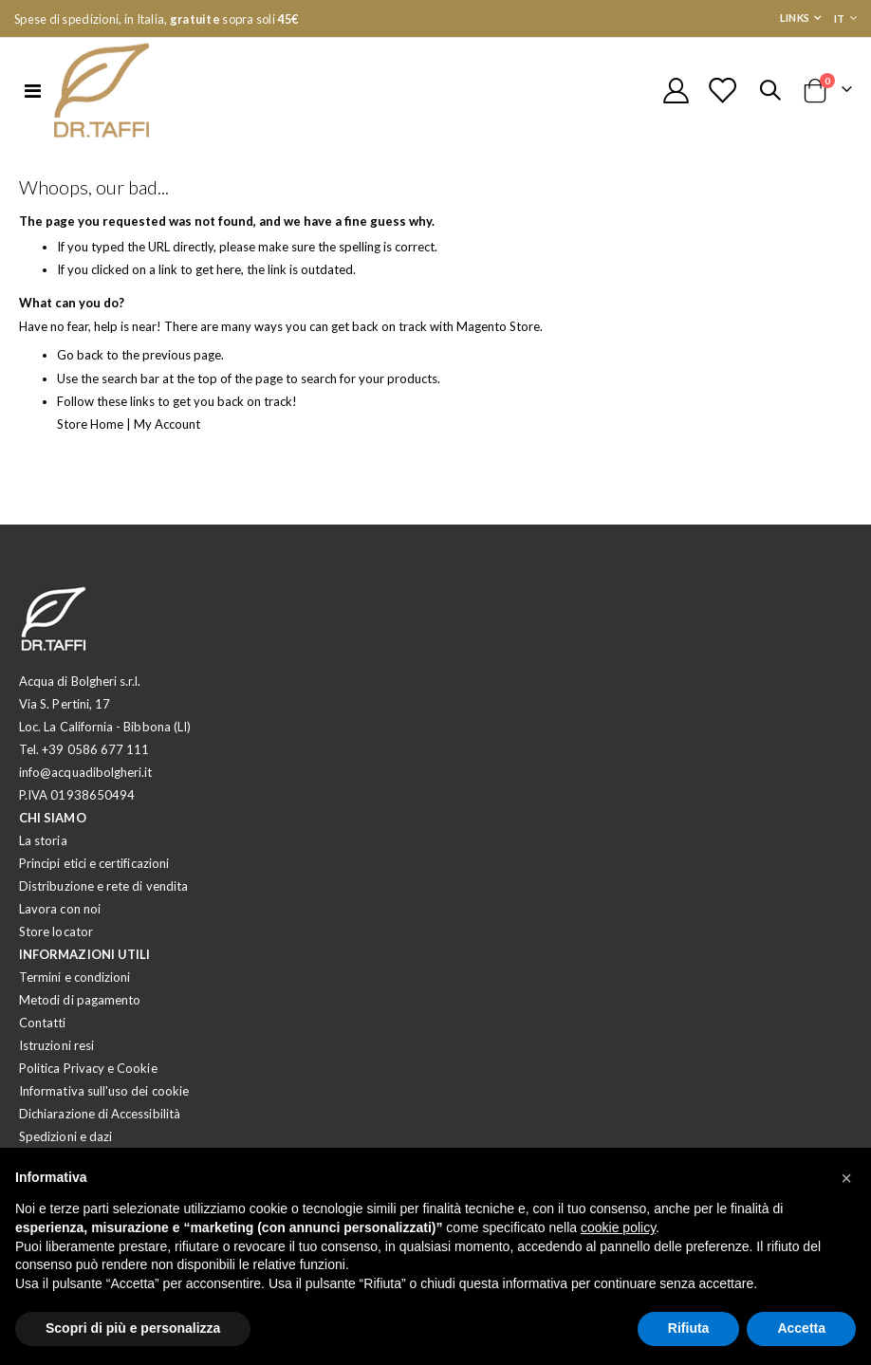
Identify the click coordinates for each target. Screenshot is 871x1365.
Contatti (42, 1032)
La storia (43, 850)
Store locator (56, 941)
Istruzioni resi (56, 1054)
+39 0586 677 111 (95, 758)
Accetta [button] (801, 1328)
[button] (846, 1178)
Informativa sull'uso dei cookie (104, 1100)
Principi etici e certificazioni (94, 872)
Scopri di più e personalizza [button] (133, 1328)
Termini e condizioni (74, 986)
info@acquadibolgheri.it (86, 781)
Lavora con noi (60, 918)
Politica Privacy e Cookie (88, 1077)
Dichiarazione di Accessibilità (99, 1123)
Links (794, 17)
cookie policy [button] (618, 1227)
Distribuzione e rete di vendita (103, 895)
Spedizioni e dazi (65, 1145)
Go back (81, 364)
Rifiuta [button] (689, 1328)
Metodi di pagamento (79, 1009)
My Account (175, 433)
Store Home (92, 433)
